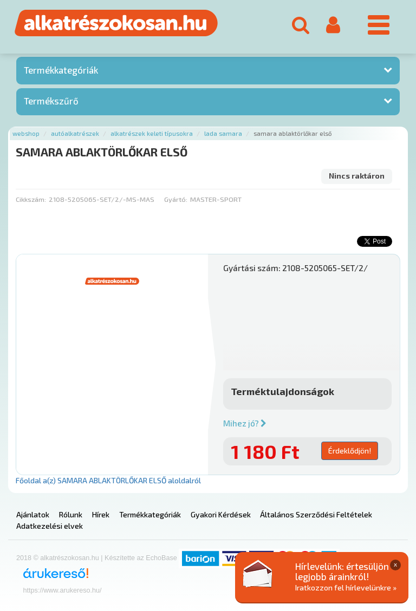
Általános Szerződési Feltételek (316, 514)
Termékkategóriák (61, 69)
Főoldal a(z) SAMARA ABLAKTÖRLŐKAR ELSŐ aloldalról (108, 480)
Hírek (100, 514)
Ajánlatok (32, 514)
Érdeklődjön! (349, 450)
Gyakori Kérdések (221, 514)
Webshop (26, 133)
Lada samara (223, 133)
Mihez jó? (244, 423)
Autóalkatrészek (75, 133)
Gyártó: (175, 199)
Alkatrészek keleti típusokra (151, 133)
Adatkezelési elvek (49, 525)
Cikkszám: (31, 199)
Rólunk (70, 514)
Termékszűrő (51, 100)
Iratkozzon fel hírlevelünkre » (345, 587)
